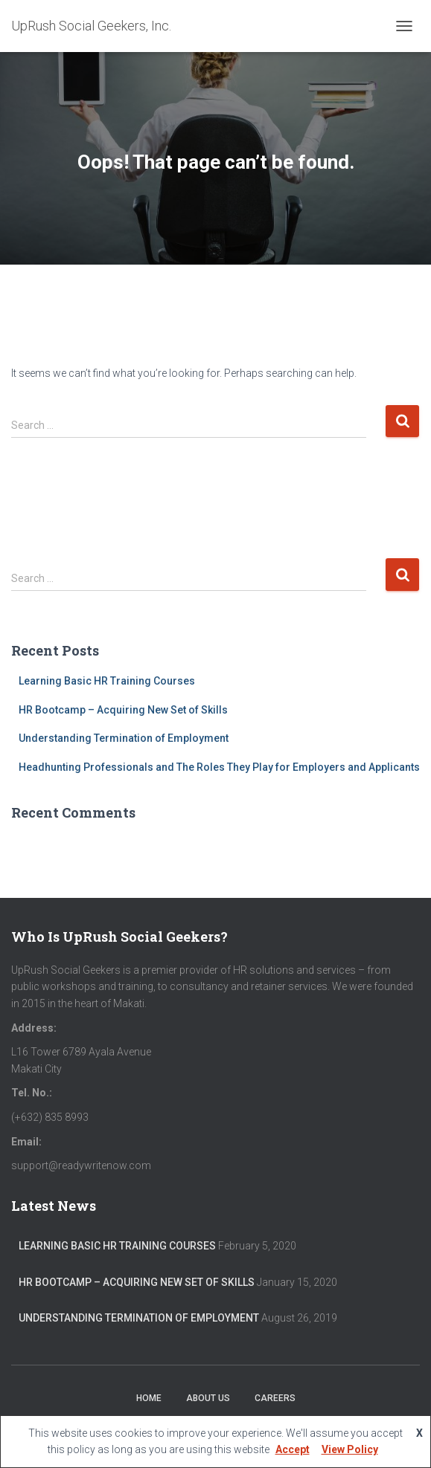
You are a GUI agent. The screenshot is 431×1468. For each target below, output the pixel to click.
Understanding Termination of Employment (124, 738)
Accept (292, 1449)
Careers (275, 1398)
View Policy (350, 1449)
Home (149, 1398)
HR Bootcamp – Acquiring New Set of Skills (123, 710)
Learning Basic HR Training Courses (107, 681)
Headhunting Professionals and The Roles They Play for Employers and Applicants (219, 767)
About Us (208, 1398)
